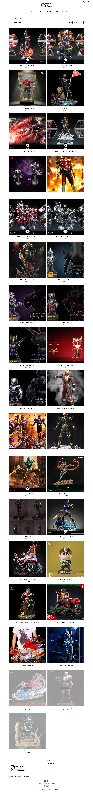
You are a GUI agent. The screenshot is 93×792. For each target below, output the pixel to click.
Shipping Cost (59, 12)
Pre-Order (42, 12)
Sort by (70, 22)
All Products (34, 12)
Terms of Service (38, 789)
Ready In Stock (50, 12)
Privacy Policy (45, 789)
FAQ (66, 12)
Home (27, 12)
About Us (56, 789)
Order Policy (51, 789)
